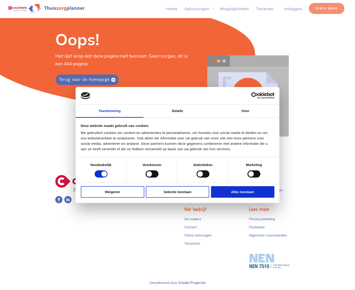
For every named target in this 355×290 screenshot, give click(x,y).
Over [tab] (245, 111)
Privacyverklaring (262, 219)
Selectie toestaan (178, 192)
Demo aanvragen (198, 235)
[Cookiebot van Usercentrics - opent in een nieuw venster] (254, 95)
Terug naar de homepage (84, 79)
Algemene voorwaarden (268, 235)
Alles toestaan (242, 192)
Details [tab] (177, 111)
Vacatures (192, 243)
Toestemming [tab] (109, 111)
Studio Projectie (192, 283)
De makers (192, 219)
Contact (190, 227)
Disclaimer (257, 227)
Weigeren (112, 192)
